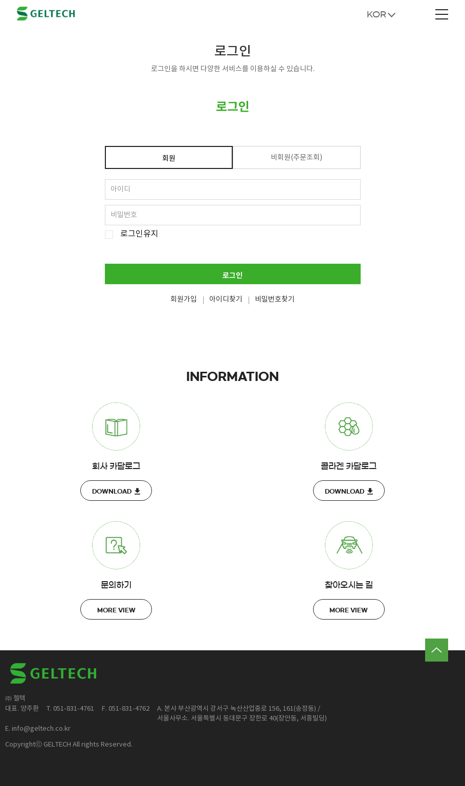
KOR (376, 14)
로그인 (232, 275)
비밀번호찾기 (275, 299)
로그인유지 (139, 234)
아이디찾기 (225, 299)
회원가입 (183, 299)
